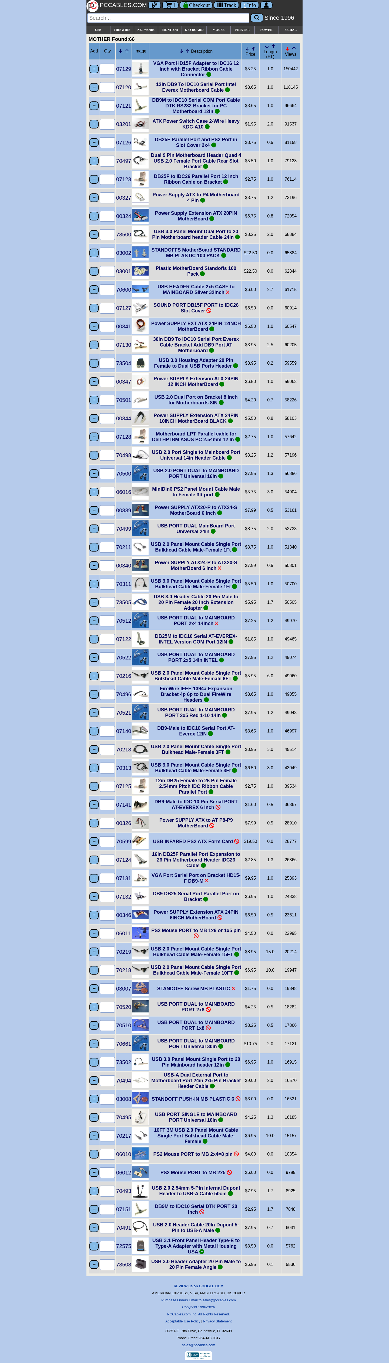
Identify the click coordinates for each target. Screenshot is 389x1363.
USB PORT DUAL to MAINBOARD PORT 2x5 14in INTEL (196, 657)
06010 (123, 1154)
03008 (123, 1099)
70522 (123, 658)
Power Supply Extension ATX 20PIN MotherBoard (196, 216)
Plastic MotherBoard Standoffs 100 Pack (196, 271)
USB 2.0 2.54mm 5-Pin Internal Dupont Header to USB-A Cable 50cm (196, 1190)
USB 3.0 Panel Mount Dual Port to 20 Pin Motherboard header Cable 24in (196, 234)
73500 (123, 234)
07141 (123, 805)
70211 (123, 547)
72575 (123, 1246)
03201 (123, 124)
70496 (123, 694)
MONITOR (170, 30)
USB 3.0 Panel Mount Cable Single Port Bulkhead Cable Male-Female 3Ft (196, 767)
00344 (123, 418)
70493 (123, 1191)
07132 (123, 897)
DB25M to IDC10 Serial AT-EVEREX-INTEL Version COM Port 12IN (196, 639)
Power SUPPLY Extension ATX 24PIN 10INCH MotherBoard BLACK (196, 418)
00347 (123, 382)
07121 (123, 106)
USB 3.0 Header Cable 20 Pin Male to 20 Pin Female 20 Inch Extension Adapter (196, 602)
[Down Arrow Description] (181, 51)
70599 (123, 841)
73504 (123, 363)
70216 (123, 676)
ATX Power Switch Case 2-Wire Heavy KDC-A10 (196, 124)
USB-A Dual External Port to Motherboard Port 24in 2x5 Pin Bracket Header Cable (196, 1080)
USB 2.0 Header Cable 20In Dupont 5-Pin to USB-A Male (196, 1227)
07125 (123, 786)
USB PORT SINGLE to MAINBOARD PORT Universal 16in (196, 1117)
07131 (123, 878)
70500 (123, 474)
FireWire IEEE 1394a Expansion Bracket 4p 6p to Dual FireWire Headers (196, 694)
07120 (123, 87)
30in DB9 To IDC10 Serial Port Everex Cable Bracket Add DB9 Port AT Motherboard (196, 344)
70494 (123, 1081)
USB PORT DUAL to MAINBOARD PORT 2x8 (196, 1006)
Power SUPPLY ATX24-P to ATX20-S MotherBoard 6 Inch (196, 565)
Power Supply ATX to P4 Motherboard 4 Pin (196, 197)
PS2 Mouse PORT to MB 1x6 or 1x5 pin (196, 933)
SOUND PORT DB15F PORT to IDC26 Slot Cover (196, 307)
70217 (123, 1136)
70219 (123, 952)
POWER (266, 30)
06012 (123, 1173)
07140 (123, 731)
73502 (123, 1062)
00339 (123, 510)
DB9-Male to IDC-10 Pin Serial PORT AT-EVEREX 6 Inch (196, 804)
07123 (123, 179)
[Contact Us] (249, 5)
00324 (123, 216)
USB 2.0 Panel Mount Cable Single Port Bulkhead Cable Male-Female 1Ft (196, 547)
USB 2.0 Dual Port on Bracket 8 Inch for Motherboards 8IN (196, 399)
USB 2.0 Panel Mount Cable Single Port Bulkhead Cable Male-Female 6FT (196, 675)
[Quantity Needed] (107, 69)
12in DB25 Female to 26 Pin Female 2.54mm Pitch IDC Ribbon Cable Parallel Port (196, 786)
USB (98, 30)
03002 (123, 253)
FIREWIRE (122, 30)
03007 (123, 989)
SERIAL (290, 30)
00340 (123, 566)
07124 (123, 860)
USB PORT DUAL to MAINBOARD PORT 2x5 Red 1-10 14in (196, 712)
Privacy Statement (217, 1321)
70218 (123, 970)
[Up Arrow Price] (253, 48)
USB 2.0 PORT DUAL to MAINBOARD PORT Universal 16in (196, 473)
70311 (123, 584)
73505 (123, 602)
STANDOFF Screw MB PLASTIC (196, 988)
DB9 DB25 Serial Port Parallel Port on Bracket (196, 896)
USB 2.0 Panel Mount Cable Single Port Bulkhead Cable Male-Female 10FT (196, 970)
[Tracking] (226, 5)
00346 (123, 915)
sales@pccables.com (198, 1345)
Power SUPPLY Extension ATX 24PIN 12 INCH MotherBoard (196, 381)
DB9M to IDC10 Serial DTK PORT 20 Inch (196, 1209)
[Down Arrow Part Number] (120, 51)
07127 (123, 308)
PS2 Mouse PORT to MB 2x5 (196, 1172)
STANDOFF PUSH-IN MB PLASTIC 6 (196, 1099)
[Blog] (154, 5)
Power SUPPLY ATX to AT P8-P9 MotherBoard (196, 823)
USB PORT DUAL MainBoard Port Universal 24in (196, 528)
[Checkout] (196, 5)
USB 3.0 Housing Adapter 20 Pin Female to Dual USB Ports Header (196, 363)
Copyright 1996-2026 (198, 1307)
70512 (123, 621)
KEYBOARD (194, 30)
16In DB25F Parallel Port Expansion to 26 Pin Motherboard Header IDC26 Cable (196, 860)
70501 (123, 400)
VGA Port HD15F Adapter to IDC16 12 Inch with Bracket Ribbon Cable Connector (196, 69)
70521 (123, 713)
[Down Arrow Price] (247, 48)
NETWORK (146, 30)
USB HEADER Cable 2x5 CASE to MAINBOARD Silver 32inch (195, 289)
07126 (123, 143)
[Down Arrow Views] (287, 48)
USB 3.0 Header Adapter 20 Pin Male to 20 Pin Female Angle (196, 1264)
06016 (123, 492)
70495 (123, 1117)
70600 (123, 290)
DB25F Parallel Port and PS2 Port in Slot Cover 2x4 (196, 142)
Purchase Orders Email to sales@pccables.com (198, 1300)
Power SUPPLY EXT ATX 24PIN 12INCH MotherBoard (196, 326)
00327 (123, 198)
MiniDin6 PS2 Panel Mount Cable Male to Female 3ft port (196, 491)
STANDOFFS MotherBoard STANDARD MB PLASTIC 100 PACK (196, 252)
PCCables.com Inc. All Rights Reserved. (198, 1314)
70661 (123, 1044)
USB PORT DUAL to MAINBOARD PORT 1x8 (196, 1025)
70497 (123, 161)
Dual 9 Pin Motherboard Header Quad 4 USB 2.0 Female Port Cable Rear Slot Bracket (196, 161)
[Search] (168, 18)
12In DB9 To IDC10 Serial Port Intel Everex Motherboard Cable (196, 87)
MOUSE (218, 30)
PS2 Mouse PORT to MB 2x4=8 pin (196, 1154)
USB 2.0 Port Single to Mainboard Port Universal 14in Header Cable (196, 455)
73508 (123, 1265)
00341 (123, 326)
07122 (123, 639)
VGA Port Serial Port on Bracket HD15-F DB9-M (196, 878)
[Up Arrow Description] (188, 51)
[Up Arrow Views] (294, 48)
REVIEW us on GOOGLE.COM (198, 1286)
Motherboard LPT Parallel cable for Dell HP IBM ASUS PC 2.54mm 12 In (196, 436)
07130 (123, 345)
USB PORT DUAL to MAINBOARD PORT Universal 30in (196, 1043)
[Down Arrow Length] (267, 46)
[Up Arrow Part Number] (127, 51)
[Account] (266, 5)
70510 (123, 1025)
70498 (123, 455)
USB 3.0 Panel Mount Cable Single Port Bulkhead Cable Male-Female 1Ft (196, 583)
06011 (123, 933)
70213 (123, 750)
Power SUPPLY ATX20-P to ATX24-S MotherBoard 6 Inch (196, 510)
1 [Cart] (170, 5)
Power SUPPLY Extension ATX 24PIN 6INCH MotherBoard (196, 914)
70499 (123, 529)
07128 (123, 437)
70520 (123, 1007)
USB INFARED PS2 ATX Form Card (196, 841)
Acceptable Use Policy (182, 1321)
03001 (123, 271)
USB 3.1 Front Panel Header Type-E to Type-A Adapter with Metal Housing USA (196, 1246)
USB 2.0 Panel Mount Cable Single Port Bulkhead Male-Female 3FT (196, 749)
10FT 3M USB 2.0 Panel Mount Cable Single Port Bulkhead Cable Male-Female (196, 1135)
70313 (123, 768)
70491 (123, 1228)
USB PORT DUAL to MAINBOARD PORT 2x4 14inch (196, 620)
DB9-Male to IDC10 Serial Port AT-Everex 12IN (196, 731)
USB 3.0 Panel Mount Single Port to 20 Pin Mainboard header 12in (196, 1062)
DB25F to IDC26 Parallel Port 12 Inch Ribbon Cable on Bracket (196, 179)
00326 (123, 823)
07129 (123, 69)
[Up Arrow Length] (273, 46)
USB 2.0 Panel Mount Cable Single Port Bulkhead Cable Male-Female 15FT (196, 951)
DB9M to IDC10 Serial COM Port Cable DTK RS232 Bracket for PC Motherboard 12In (196, 105)
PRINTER (242, 30)
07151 (123, 1209)
